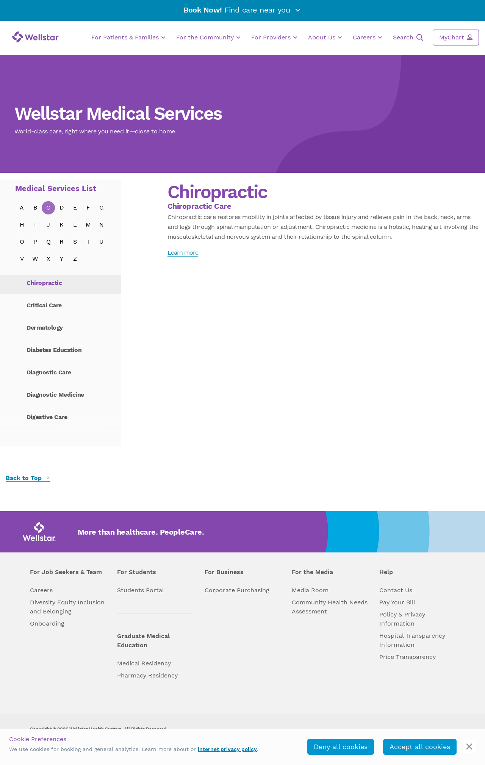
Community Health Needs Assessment (330, 607)
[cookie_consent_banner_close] (469, 746)
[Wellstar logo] (35, 36)
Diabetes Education (54, 350)
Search (408, 37)
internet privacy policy (227, 749)
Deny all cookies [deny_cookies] (341, 747)
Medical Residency (144, 663)
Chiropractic (44, 282)
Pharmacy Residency (147, 675)
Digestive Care (47, 417)
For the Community (208, 37)
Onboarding (47, 623)
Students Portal (140, 590)
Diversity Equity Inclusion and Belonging (67, 607)
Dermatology (45, 327)
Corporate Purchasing (237, 590)
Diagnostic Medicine (55, 394)
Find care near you (242, 9)
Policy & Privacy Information (402, 619)
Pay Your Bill (397, 602)
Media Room (310, 590)
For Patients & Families (128, 37)
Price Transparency (407, 656)
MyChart (455, 37)
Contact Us (395, 590)
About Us (325, 37)
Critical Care (44, 305)
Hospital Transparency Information (412, 640)
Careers (367, 37)
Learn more (182, 252)
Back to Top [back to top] (28, 478)
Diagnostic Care (49, 372)
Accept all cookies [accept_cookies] (420, 747)
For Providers (274, 37)
